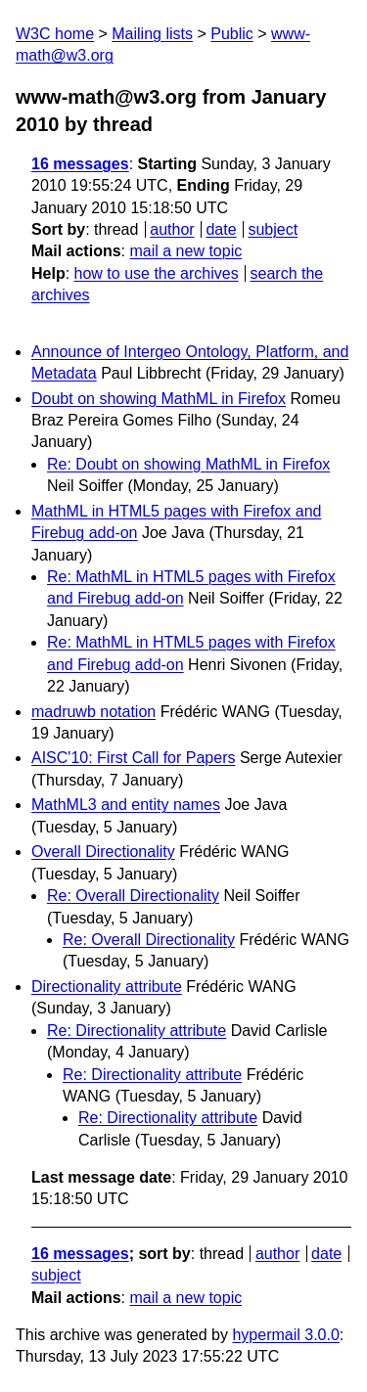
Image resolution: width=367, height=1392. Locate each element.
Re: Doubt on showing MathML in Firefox (188, 464)
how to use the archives (156, 273)
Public (231, 33)
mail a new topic (185, 251)
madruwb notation (93, 711)
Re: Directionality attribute (136, 1030)
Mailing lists (152, 33)
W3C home (55, 33)
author (172, 229)
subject (273, 229)
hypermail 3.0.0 (285, 1334)
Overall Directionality (103, 851)
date (221, 229)
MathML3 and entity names (125, 804)
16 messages (80, 164)
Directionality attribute (106, 986)
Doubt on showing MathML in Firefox (158, 398)
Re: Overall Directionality (133, 895)
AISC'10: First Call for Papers (133, 757)
